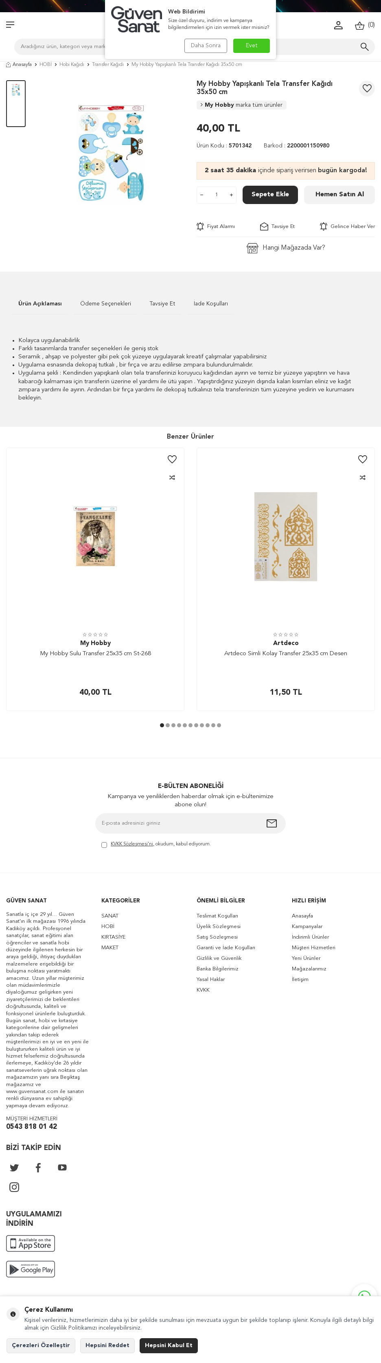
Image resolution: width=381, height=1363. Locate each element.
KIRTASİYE (113, 937)
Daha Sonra (206, 45)
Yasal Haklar (211, 979)
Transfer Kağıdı (108, 64)
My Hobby (241, 105)
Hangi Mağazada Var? (286, 248)
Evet (252, 45)
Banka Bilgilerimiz (218, 969)
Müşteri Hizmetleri (313, 947)
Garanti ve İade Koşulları (226, 947)
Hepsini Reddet (107, 1345)
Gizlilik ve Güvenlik (219, 958)
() (365, 25)
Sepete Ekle (270, 194)
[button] (162, 725)
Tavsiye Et (277, 226)
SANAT (109, 916)
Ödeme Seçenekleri (105, 304)
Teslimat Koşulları (217, 916)
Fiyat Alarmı (216, 226)
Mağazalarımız (309, 969)
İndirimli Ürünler (310, 937)
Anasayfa (19, 65)
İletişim (300, 979)
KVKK (203, 990)
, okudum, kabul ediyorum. (156, 845)
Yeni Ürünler (306, 958)
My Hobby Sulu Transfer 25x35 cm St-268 (95, 654)
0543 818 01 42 (31, 1127)
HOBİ (45, 64)
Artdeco (286, 644)
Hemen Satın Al (339, 194)
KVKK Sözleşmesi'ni (132, 844)
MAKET (109, 947)
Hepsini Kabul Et (169, 1345)
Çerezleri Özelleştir (41, 1345)
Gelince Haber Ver (347, 226)
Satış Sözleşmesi (217, 937)
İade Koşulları (211, 304)
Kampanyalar (307, 926)
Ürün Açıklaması (40, 304)
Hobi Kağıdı (71, 64)
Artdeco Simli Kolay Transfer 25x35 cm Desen (285, 654)
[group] (111, 153)
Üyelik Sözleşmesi (219, 926)
